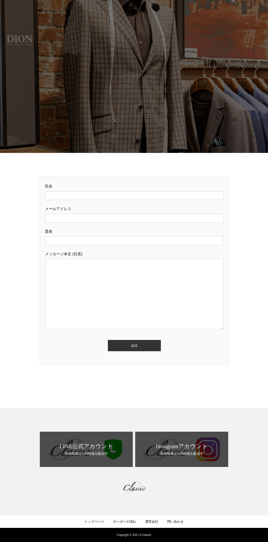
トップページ (94, 521)
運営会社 (151, 521)
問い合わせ (175, 521)
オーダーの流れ (124, 521)
